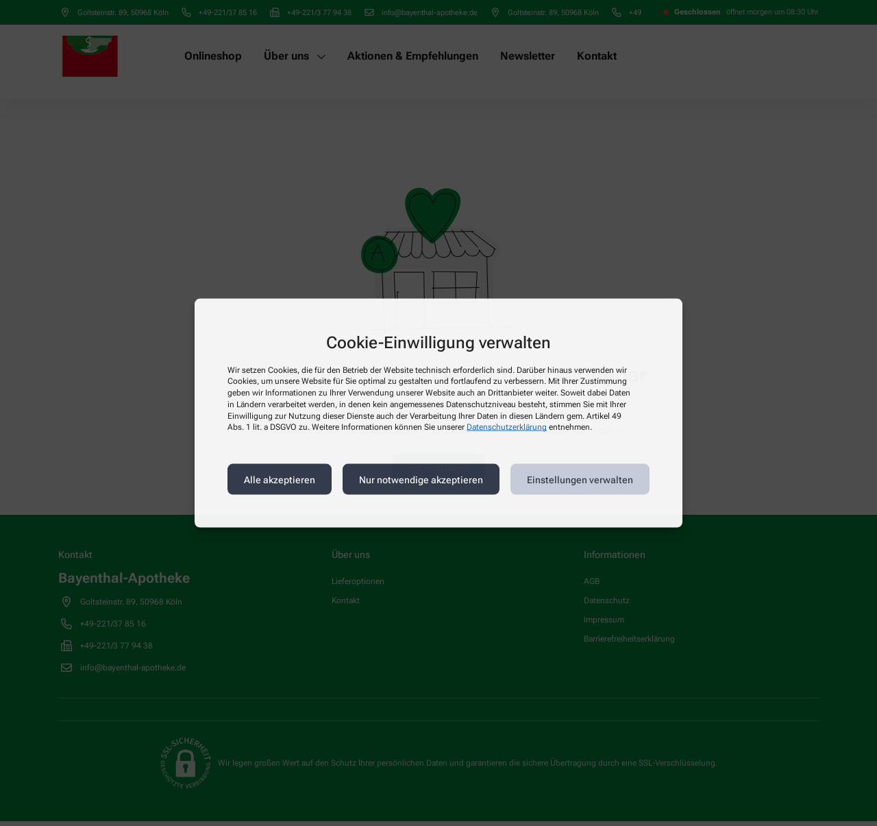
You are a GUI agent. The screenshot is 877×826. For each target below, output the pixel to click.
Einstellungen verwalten (580, 479)
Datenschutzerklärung (507, 427)
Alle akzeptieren (279, 479)
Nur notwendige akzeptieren (421, 479)
